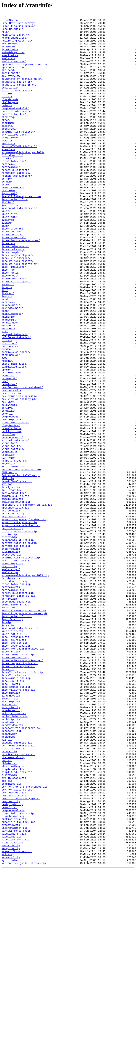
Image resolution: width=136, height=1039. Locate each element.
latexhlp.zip (11, 828)
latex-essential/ (14, 282)
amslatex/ (8, 67)
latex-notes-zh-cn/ (15, 292)
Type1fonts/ (10, 56)
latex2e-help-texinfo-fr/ (20, 313)
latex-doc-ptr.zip (15, 768)
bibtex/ (7, 113)
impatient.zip (11, 726)
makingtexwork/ (12, 366)
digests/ (8, 148)
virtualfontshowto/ (15, 525)
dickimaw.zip (11, 659)
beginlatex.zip (12, 631)
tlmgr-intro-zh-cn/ (15, 504)
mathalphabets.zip (15, 856)
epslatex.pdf (11, 680)
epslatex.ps (10, 684)
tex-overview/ (11, 469)
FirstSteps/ (10, 21)
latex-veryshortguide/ (18, 303)
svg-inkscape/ (11, 444)
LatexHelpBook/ (12, 31)
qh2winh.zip (10, 913)
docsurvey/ (9, 151)
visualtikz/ (10, 539)
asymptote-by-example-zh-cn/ (22, 91)
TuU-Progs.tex (11, 585)
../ (4, 17)
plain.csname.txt (14, 895)
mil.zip (7, 884)
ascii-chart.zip (13, 613)
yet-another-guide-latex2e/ (21, 560)
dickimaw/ (8, 144)
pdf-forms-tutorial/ (16, 402)
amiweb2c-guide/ (13, 60)
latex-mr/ (8, 289)
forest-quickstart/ (15, 201)
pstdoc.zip (9, 899)
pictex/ (7, 405)
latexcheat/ (10, 328)
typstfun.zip (11, 987)
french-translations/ (17, 208)
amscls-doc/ (10, 63)
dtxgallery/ (10, 162)
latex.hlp (8, 800)
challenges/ (10, 120)
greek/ (6, 218)
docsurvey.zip (11, 662)
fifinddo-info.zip (15, 694)
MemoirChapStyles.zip (17, 574)
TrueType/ (8, 53)
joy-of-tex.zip (12, 740)
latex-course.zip (14, 765)
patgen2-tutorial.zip (17, 888)
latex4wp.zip (11, 817)
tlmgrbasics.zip (13, 976)
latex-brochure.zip (15, 761)
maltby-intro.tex (14, 853)
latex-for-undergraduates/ (21, 285)
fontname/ (8, 194)
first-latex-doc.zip (16, 698)
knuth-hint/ (10, 254)
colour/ (7, 123)
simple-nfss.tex (13, 920)
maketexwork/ (11, 363)
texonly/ (8, 493)
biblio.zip (9, 638)
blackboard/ (10, 116)
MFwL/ (5, 35)
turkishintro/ (11, 514)
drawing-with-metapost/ (18, 155)
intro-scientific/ (15, 236)
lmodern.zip (10, 835)
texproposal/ (11, 497)
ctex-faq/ (8, 137)
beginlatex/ (10, 102)
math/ (5, 370)
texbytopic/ (10, 483)
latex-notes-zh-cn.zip (18, 782)
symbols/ (8, 447)
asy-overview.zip (14, 617)
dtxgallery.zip (12, 673)
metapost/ (8, 391)
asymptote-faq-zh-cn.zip (19, 624)
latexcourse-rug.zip (16, 821)
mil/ (5, 395)
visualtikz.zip (12, 1008)
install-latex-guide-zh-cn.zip (24, 729)
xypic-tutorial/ (13, 557)
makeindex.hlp (11, 849)
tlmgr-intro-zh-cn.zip (18, 973)
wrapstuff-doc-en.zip (17, 1018)
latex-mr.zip (11, 779)
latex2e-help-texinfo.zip (20, 807)
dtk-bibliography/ (15, 158)
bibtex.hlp (9, 641)
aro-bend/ (8, 81)
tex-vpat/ (8, 479)
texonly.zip (10, 966)
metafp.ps (8, 881)
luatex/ (7, 352)
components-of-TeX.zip (18, 645)
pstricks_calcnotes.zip (18, 902)
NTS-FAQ (7, 578)
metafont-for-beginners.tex (21, 870)
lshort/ (7, 342)
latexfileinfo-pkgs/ (16, 335)
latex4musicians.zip (16, 810)
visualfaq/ (9, 528)
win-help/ (8, 546)
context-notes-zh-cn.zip (19, 648)
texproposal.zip (13, 969)
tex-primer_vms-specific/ (20, 472)
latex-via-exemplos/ (16, 306)
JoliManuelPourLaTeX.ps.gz (21, 567)
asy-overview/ (11, 88)
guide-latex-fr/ (13, 222)
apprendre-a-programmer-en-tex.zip (27, 602)
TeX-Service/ (11, 49)
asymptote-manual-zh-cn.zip (21, 627)
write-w (7, 1022)
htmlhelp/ (8, 225)
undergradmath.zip (15, 990)
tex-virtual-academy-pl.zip (21, 955)
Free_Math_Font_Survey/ (18, 24)
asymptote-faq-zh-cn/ (17, 95)
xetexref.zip (11, 1025)
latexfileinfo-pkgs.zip (18, 825)
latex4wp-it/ (11, 324)
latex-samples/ (12, 299)
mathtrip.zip (11, 860)
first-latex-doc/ (14, 190)
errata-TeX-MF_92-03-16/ (19, 172)
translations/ (11, 511)
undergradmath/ (12, 521)
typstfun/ (8, 518)
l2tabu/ (7, 264)
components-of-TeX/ (15, 127)
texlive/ (8, 486)
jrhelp (6, 743)
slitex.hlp (9, 927)
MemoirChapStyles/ (15, 42)
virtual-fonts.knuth (16, 994)
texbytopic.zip (12, 962)
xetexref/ (8, 553)
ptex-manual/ (11, 423)
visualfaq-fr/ (11, 532)
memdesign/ (9, 380)
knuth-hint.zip (12, 754)
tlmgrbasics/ (11, 507)
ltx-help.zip (11, 839)
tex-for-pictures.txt (17, 944)
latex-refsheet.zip (15, 786)
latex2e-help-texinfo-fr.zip (22, 803)
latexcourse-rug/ (14, 331)
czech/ (6, 141)
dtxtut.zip (9, 677)
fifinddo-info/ (12, 183)
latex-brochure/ (13, 271)
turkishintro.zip (14, 980)
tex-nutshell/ (11, 465)
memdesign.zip (11, 863)
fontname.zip (11, 701)
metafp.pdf (9, 877)
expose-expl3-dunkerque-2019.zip (25, 687)
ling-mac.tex (11, 832)
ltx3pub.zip (10, 842)
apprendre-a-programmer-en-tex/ (24, 74)
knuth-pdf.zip (11, 758)
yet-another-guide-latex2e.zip (24, 1032)
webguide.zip (11, 1015)
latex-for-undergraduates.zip (23, 775)
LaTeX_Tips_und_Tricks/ (18, 28)
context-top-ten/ (14, 134)
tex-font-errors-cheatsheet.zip (24, 941)
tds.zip (7, 934)
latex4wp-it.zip (13, 814)
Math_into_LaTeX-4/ (15, 39)
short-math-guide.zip (17, 916)
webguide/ (8, 543)
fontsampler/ (11, 197)
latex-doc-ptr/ (12, 278)
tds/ (5, 454)
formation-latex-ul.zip (18, 712)
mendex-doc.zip (12, 867)
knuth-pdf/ (9, 257)
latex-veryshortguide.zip (20, 793)
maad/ (5, 356)
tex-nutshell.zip (14, 948)
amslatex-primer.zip (16, 599)
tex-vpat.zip (11, 958)
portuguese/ (10, 412)
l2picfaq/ (8, 261)
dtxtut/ (7, 165)
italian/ (8, 239)
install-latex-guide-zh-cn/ (21, 232)
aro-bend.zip (11, 610)
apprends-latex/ (13, 77)
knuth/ (6, 250)
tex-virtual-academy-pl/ (19, 476)
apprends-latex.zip (15, 606)
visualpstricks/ (13, 536)
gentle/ (7, 211)
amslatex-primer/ (14, 70)
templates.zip (11, 937)
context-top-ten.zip (16, 652)
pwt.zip (7, 909)
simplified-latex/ (15, 437)
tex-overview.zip (14, 951)
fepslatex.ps (11, 691)
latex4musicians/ (14, 317)
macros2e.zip (11, 846)
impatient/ (9, 229)
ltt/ (5, 345)
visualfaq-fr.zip (14, 997)
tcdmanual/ (9, 451)
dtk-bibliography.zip (17, 669)
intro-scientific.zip (17, 736)
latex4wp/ (8, 321)
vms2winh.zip (11, 1011)
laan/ (5, 268)
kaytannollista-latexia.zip (21, 751)
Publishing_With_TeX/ (17, 46)
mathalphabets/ (12, 373)
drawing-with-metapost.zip (21, 666)
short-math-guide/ (15, 433)
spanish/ (8, 440)
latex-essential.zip (16, 772)
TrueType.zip (11, 581)
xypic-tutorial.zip (15, 1029)
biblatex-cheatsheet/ (17, 106)
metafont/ (8, 387)
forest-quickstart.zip (18, 708)
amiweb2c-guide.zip (15, 592)
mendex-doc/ (10, 384)
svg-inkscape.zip (14, 930)
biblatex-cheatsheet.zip (19, 634)
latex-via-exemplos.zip (18, 796)
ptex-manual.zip (13, 906)
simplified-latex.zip (17, 923)
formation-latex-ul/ (16, 204)
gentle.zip (9, 715)
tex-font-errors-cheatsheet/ (22, 461)
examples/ (8, 176)
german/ (7, 215)
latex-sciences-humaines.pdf (22, 789)
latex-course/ (11, 275)
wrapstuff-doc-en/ (15, 550)
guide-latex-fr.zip (15, 722)
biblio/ (7, 109)
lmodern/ (8, 338)
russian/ (8, 430)
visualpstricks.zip (15, 1004)
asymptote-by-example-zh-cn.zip (24, 620)
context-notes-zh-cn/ (17, 130)
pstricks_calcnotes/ (16, 419)
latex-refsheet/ (13, 296)
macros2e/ (8, 359)
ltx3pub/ (8, 349)
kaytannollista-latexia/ (19, 246)
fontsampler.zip (13, 705)
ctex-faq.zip (11, 655)
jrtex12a (8, 747)
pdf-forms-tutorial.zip (18, 892)
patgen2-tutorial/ (15, 398)
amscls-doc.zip (12, 595)
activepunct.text (14, 588)
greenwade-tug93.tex (16, 719)
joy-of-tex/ (10, 243)
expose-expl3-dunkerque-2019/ (23, 180)
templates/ (9, 458)
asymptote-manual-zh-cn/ (19, 98)
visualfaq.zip (11, 1001)
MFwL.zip (8, 571)
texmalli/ (8, 490)
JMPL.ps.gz (9, 564)
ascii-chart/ (11, 84)
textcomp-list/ (12, 500)
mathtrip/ (8, 377)
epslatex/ (8, 169)
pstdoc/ (7, 416)
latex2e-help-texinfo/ (18, 310)
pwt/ (5, 426)
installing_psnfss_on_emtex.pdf (24, 733)
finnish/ (8, 187)
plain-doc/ (9, 409)
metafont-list (11, 874)
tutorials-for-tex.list (18, 983)
